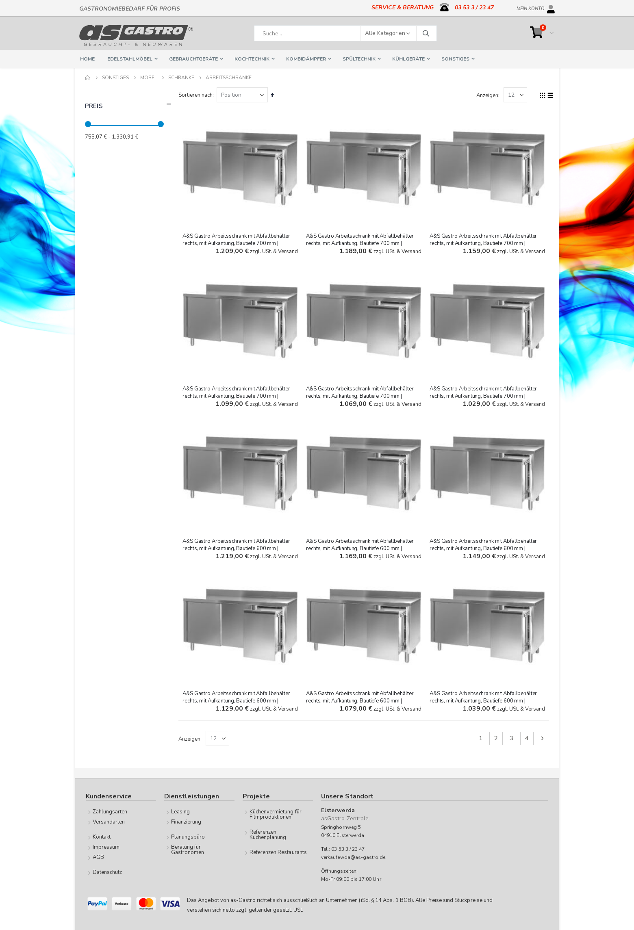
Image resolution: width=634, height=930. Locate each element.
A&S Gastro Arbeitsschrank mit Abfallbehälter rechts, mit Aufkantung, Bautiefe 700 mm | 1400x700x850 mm (237, 395)
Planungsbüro (188, 837)
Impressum (106, 847)
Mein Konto (531, 7)
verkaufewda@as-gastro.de (353, 857)
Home (88, 77)
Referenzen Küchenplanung (268, 834)
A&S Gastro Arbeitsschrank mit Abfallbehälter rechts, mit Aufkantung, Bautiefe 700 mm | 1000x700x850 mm (483, 395)
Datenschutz (107, 872)
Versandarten (109, 822)
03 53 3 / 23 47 (474, 7)
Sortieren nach (197, 95)
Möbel (148, 77)
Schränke (181, 77)
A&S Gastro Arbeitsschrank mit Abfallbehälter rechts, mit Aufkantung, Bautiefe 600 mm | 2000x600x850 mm (237, 548)
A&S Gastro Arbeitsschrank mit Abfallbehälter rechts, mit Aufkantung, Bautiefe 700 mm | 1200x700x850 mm (360, 395)
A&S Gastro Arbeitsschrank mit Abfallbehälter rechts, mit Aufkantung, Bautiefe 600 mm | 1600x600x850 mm (483, 548)
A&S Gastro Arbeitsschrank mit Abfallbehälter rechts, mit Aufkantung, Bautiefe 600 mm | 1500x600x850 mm (237, 700)
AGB (98, 857)
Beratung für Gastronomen (187, 849)
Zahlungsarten (110, 811)
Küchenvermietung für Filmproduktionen (276, 814)
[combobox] (345, 33)
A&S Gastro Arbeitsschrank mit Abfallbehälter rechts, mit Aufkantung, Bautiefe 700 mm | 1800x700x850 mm (237, 243)
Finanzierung (186, 822)
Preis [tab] (128, 104)
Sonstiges (115, 77)
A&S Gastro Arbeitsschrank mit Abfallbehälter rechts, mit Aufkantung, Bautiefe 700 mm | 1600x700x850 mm (360, 243)
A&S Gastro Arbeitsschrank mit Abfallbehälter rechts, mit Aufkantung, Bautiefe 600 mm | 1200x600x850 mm (483, 700)
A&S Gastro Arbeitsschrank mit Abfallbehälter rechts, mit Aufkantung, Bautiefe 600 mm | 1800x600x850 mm (360, 548)
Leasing (180, 811)
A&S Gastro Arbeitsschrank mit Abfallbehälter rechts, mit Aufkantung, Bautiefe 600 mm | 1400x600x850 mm (360, 700)
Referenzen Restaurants (278, 852)
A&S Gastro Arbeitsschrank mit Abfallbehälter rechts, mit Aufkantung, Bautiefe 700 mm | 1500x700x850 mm (483, 243)
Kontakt (102, 837)
